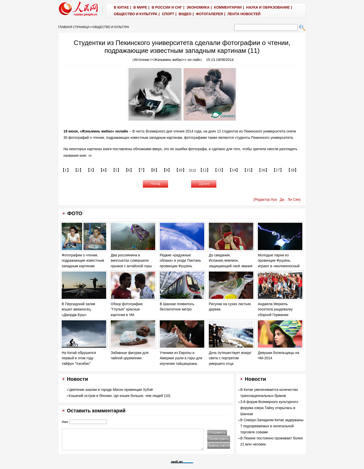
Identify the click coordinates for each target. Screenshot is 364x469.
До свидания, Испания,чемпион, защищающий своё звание (231, 260)
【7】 (141, 170)
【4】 (104, 170)
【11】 (192, 170)
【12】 (204, 170)
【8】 (154, 170)
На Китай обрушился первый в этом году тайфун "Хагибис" (79, 358)
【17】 (278, 170)
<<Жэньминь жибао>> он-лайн (175, 60)
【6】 (129, 170)
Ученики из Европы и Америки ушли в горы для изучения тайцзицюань (181, 358)
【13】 (219, 170)
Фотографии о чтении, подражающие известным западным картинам (83, 260)
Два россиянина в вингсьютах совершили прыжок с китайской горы (131, 260)
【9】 (167, 170)
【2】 (78, 170)
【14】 (234, 170)
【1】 (66, 170)
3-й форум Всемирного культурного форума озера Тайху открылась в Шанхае (269, 408)
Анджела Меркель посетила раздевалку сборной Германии (275, 309)
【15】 (248, 170)
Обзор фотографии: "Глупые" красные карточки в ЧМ (127, 309)
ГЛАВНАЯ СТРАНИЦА (73, 27)
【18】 (292, 170)
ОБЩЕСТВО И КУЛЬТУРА (111, 27)
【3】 (91, 170)
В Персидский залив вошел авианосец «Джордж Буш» (78, 309)
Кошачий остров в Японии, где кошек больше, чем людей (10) (119, 396)
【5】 (116, 170)
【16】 (263, 170)
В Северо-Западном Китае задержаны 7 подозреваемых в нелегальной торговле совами (272, 426)
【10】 (180, 170)
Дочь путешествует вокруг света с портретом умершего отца (230, 358)
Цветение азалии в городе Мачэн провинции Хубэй (111, 390)
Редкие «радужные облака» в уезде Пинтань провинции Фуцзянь (180, 260)
